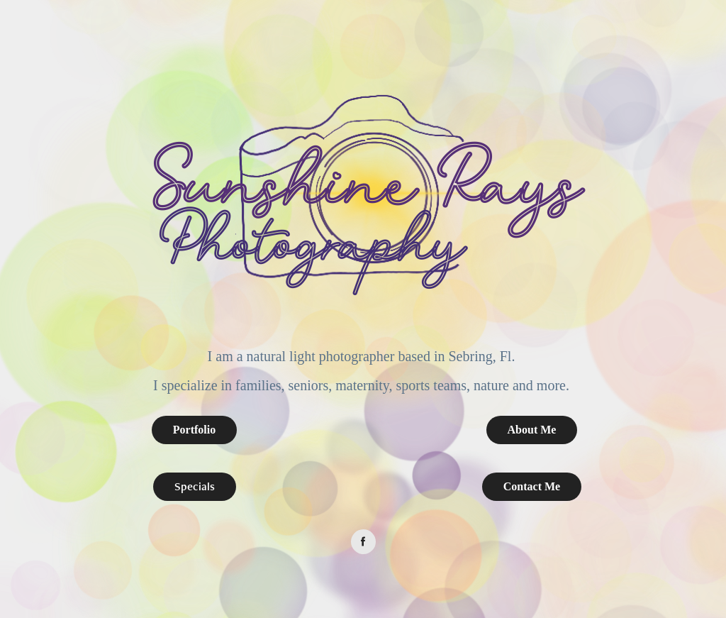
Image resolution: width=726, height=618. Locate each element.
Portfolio (194, 430)
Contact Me (531, 486)
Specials (194, 486)
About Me (532, 430)
